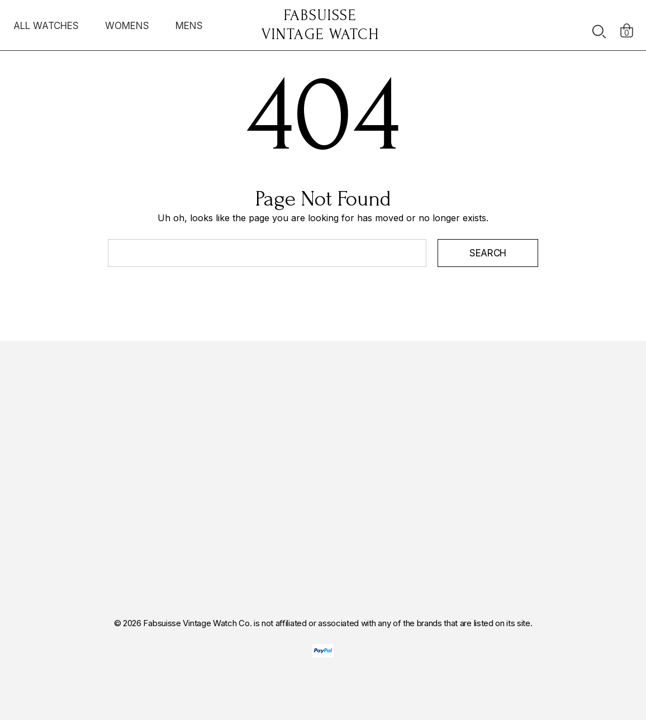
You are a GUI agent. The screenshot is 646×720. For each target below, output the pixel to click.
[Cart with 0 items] (626, 25)
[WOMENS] (127, 25)
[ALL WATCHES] (46, 28)
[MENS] (189, 28)
